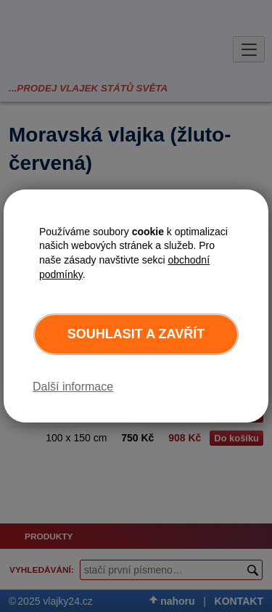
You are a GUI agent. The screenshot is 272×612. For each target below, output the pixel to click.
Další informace (73, 386)
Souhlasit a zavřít (136, 334)
